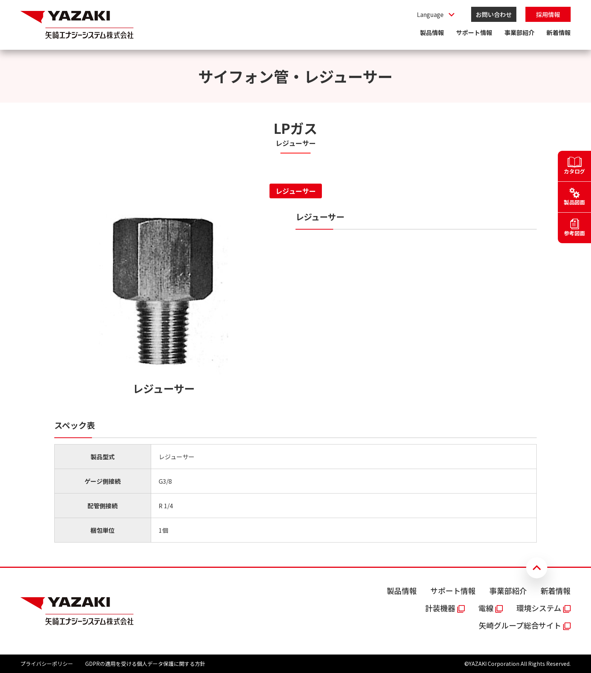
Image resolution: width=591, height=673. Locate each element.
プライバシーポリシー (46, 663)
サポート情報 (474, 32)
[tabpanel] (295, 376)
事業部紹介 (519, 32)
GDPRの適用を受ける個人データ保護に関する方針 (145, 663)
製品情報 (432, 32)
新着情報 (559, 32)
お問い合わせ (494, 14)
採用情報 (548, 14)
